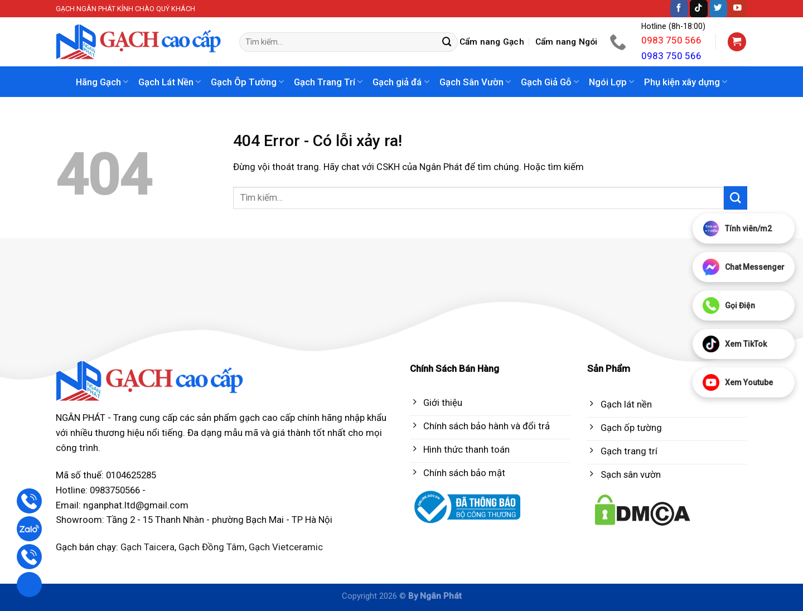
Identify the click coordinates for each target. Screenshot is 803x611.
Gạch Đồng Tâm (211, 546)
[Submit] (447, 42)
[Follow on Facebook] (679, 8)
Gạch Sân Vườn (475, 82)
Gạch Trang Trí (328, 82)
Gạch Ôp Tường (247, 82)
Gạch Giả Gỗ (550, 82)
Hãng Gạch (102, 82)
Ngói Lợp (611, 82)
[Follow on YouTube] (738, 8)
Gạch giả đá (401, 82)
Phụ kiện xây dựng (685, 82)
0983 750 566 (671, 40)
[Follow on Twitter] (718, 8)
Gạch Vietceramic (286, 546)
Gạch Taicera (147, 546)
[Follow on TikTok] (699, 8)
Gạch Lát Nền (169, 82)
